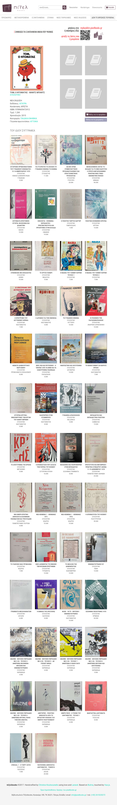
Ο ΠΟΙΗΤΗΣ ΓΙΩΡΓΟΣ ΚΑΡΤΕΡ (71, 221)
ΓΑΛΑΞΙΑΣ (96, 718)
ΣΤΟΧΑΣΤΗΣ (46, 173)
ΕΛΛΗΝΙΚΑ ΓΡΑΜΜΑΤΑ (71, 471)
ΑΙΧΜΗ (21, 277)
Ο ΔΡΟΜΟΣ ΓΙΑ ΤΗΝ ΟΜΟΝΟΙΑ (46, 318)
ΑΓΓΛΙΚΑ (34, 121)
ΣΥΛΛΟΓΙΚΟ (15, 95)
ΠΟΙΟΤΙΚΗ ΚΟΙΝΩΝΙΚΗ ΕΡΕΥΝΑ (96, 221)
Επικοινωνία (97, 7)
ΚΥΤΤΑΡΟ (71, 322)
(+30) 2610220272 (98, 795)
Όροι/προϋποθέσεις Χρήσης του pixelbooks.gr (59, 790)
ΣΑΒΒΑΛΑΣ (96, 422)
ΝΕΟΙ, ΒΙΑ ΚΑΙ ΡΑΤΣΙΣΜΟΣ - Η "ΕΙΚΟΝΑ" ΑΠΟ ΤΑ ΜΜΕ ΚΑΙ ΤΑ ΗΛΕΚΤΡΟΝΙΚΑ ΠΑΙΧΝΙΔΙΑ (46, 368)
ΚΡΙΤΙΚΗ (96, 225)
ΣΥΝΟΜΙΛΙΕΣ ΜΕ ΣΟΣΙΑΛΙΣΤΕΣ (21, 273)
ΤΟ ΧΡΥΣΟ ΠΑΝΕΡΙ (46, 273)
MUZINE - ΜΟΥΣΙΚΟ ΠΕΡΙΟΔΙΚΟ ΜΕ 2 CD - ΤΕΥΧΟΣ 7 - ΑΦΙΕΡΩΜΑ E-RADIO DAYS (71, 661)
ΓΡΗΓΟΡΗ (71, 180)
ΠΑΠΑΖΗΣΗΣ (46, 374)
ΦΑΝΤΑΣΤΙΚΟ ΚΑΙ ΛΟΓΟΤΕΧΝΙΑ (71, 365)
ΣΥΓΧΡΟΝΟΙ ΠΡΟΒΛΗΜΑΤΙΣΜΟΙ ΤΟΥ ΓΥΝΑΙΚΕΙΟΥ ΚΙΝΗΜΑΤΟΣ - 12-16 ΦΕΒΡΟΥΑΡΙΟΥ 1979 (21, 169)
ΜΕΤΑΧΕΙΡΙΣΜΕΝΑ (21, 18)
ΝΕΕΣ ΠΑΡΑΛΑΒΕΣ (64, 18)
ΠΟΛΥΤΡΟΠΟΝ (96, 519)
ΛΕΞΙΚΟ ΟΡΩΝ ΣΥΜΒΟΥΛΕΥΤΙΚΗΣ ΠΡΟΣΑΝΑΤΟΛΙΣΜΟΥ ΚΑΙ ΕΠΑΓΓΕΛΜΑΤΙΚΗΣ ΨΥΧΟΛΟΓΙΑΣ (71, 171)
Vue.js (107, 785)
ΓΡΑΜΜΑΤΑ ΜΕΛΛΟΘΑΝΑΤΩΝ (21, 611)
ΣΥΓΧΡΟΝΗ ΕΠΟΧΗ (46, 471)
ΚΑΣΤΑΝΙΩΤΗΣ (21, 325)
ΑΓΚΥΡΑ (22, 103)
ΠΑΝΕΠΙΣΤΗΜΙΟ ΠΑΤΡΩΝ (21, 523)
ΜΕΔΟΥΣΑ (46, 277)
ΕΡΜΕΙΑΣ (96, 616)
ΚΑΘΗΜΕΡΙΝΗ (71, 571)
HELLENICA (71, 420)
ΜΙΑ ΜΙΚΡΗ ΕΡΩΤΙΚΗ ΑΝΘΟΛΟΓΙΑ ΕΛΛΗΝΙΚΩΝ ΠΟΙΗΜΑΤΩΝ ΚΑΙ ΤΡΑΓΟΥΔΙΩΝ (21, 517)
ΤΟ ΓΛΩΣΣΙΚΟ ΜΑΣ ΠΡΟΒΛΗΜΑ (21, 564)
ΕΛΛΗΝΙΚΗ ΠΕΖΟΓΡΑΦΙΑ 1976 (96, 611)
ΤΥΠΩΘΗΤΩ (46, 571)
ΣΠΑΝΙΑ (50, 18)
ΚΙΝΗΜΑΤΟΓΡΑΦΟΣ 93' (96, 564)
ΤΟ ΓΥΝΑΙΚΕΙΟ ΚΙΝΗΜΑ (71, 318)
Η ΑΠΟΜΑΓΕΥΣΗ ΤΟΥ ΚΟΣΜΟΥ (96, 514)
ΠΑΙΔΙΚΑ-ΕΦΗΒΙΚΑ (28, 118)
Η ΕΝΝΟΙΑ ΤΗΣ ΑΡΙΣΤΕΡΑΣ (46, 611)
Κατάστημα (85, 7)
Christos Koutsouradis (48, 785)
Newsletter (73, 7)
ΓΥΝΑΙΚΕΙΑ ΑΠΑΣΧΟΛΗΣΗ (71, 415)
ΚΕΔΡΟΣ (46, 521)
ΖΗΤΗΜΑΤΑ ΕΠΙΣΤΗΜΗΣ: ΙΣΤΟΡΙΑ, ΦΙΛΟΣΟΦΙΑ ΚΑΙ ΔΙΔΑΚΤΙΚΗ (21, 223)
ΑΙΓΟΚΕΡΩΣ (71, 370)
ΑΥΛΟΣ (46, 772)
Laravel (75, 785)
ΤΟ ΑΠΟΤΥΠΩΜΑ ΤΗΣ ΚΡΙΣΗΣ (21, 465)
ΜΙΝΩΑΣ (96, 180)
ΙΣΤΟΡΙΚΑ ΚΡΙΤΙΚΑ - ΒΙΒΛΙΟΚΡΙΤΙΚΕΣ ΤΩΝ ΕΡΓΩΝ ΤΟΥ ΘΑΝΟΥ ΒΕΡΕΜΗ (21, 417)
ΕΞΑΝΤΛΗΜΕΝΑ (38, 18)
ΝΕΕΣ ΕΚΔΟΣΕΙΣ (80, 18)
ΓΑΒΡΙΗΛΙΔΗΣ (71, 225)
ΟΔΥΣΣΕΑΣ (46, 616)
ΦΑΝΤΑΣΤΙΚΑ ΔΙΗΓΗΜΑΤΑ (96, 713)
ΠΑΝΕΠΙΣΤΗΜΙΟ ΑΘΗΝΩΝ (96, 474)
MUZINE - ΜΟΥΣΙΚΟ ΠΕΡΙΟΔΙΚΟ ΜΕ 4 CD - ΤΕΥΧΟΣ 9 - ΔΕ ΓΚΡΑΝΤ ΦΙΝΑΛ (46, 661)
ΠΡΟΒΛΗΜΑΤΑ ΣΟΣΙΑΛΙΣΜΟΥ (21, 372)
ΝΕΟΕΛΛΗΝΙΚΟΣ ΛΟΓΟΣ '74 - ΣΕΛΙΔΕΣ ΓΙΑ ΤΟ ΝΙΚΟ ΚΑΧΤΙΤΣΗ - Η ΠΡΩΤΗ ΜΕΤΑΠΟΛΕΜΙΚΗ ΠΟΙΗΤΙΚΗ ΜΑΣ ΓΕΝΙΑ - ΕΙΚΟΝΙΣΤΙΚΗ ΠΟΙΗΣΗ (96, 171)
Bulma (90, 785)
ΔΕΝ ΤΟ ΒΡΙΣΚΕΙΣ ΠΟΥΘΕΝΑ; (103, 18)
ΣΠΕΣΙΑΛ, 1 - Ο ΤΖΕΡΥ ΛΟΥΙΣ (21, 765)
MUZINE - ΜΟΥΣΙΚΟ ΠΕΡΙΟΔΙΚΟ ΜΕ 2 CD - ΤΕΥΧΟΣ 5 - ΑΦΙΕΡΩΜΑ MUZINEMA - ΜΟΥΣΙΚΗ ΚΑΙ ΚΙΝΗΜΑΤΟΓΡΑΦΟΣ (21, 663)
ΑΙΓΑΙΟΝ (21, 616)
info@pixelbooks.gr (78, 795)
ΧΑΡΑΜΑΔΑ (21, 672)
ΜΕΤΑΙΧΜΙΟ (21, 469)
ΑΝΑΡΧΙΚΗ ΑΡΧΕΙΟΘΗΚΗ (96, 325)
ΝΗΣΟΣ (21, 230)
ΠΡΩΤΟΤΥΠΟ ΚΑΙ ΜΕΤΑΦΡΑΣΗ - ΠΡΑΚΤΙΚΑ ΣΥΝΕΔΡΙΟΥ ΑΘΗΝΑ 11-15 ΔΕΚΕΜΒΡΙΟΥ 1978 (96, 467)
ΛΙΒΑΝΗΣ (46, 232)
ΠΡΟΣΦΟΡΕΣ (6, 18)
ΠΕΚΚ (96, 569)
